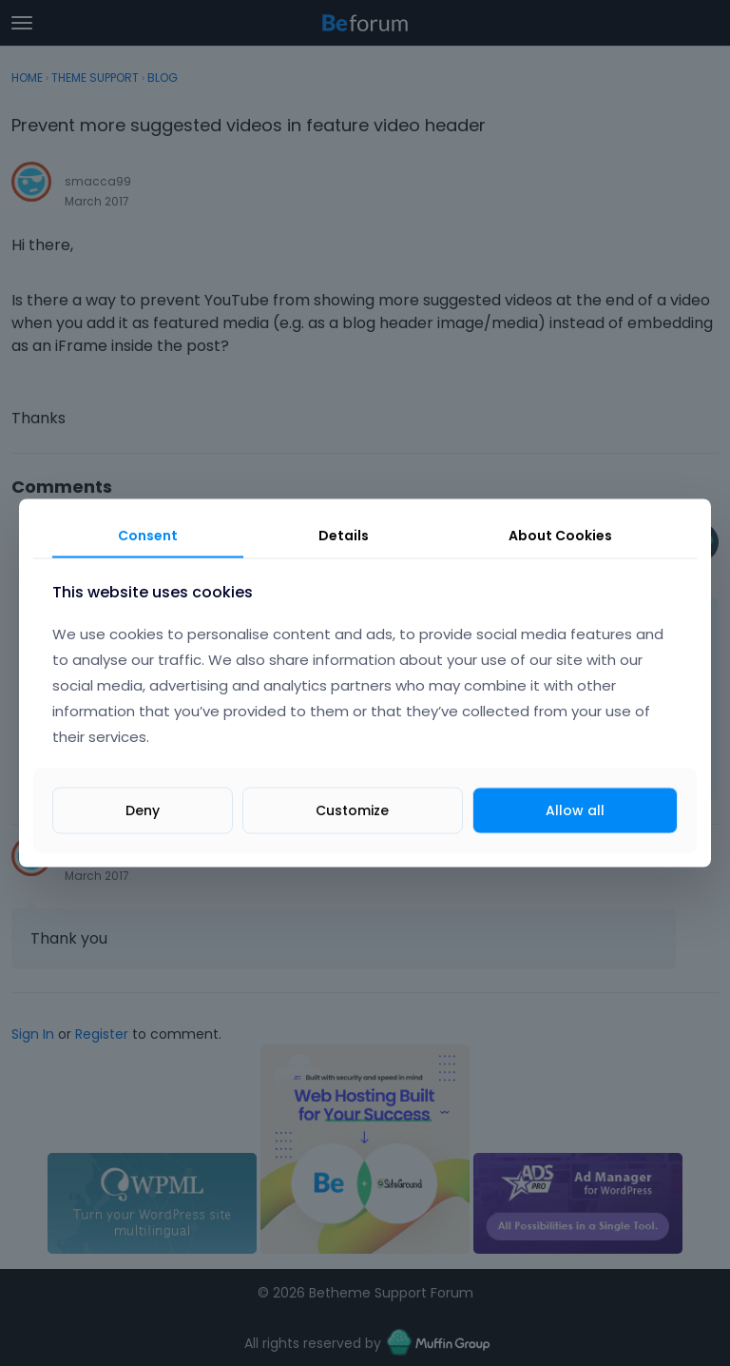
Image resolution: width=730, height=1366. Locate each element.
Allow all (575, 809)
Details (343, 535)
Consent (148, 535)
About (560, 535)
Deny (142, 809)
